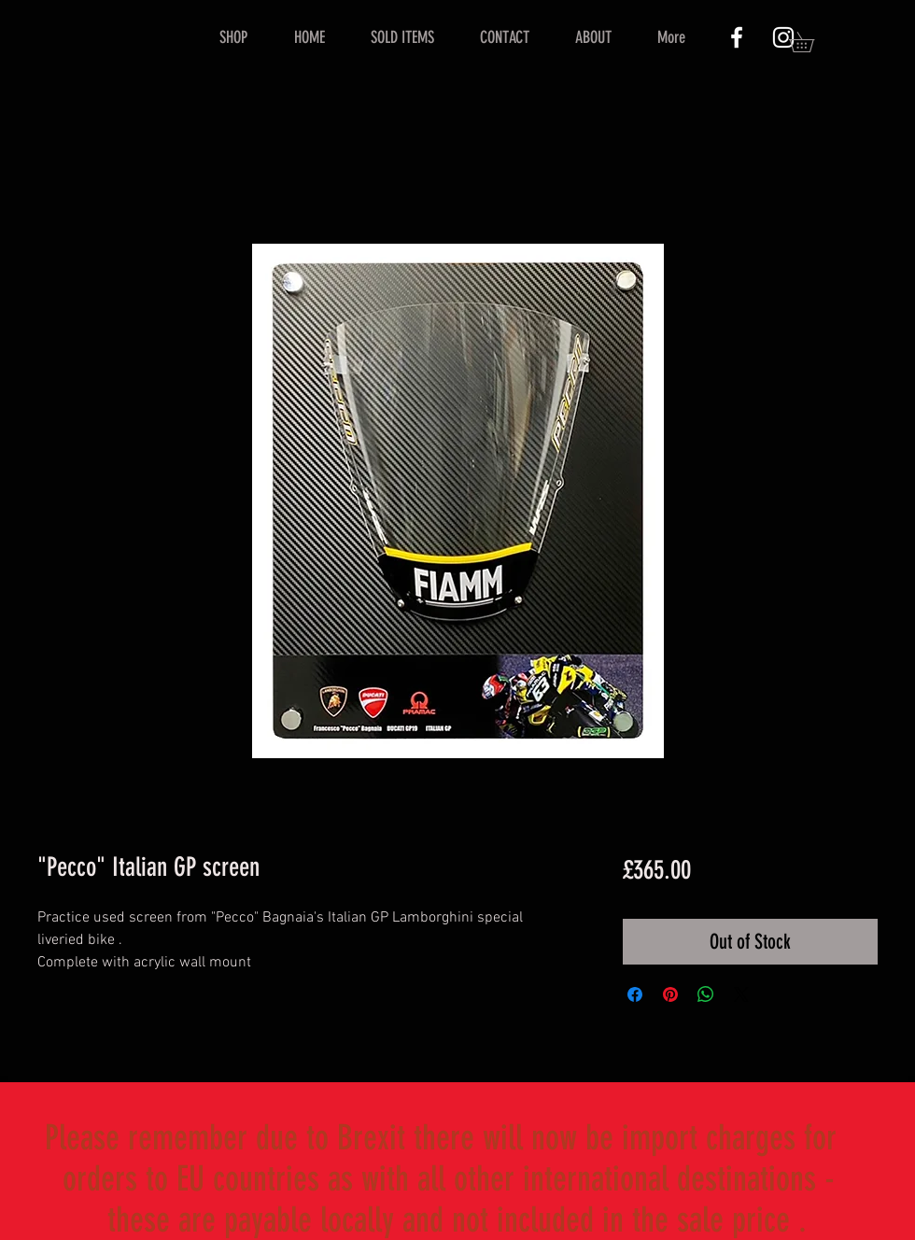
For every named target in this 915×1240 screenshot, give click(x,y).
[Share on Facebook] (635, 994)
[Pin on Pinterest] (670, 994)
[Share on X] (741, 994)
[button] (811, 42)
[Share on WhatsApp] (706, 994)
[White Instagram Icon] (783, 37)
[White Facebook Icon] (737, 37)
